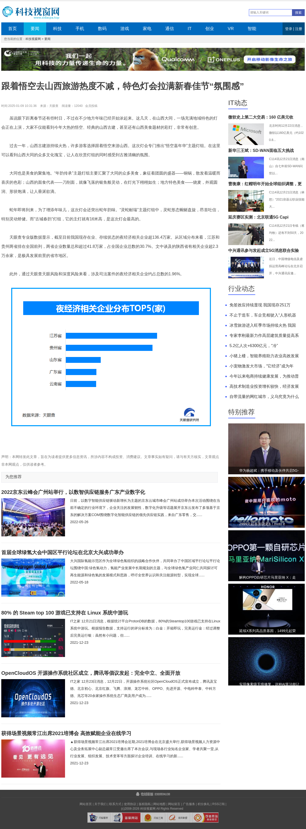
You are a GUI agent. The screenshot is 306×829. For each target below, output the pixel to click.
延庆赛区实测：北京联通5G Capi (258, 217)
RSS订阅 (218, 804)
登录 (288, 29)
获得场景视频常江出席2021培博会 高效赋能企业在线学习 (66, 733)
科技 (57, 28)
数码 (102, 28)
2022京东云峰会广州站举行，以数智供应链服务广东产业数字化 (73, 492)
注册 (298, 29)
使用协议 (130, 804)
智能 (252, 28)
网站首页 (86, 804)
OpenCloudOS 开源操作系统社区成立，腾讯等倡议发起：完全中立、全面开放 (90, 673)
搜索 (298, 13)
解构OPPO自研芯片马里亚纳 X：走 (267, 577)
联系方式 (115, 804)
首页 (12, 28)
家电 (147, 28)
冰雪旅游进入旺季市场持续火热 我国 (263, 325)
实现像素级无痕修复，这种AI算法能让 (269, 684)
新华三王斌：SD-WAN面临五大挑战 (261, 150)
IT (190, 28)
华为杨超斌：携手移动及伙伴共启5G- (269, 470)
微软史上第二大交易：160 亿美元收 (260, 117)
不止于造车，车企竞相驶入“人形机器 (263, 315)
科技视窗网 (33, 39)
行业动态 (241, 288)
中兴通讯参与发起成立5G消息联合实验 (263, 250)
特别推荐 (241, 412)
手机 (79, 28)
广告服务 (189, 804)
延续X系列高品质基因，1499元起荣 (267, 631)
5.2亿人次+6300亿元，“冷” (254, 346)
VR (231, 28)
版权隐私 (145, 804)
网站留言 (174, 804)
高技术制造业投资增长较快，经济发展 (264, 386)
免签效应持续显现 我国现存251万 (260, 305)
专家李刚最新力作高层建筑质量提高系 (264, 335)
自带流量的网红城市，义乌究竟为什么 (264, 396)
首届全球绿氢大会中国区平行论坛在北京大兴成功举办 (62, 552)
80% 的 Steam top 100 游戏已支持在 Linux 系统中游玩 (64, 613)
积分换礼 (204, 804)
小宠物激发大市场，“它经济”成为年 (262, 366)
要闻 (35, 28)
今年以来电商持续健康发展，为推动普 (264, 376)
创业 (209, 28)
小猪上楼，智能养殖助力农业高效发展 (264, 356)
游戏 (124, 28)
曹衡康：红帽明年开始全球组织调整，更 (265, 184)
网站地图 (159, 804)
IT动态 (237, 103)
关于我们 (100, 804)
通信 (169, 28)
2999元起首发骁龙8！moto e (262, 524)
